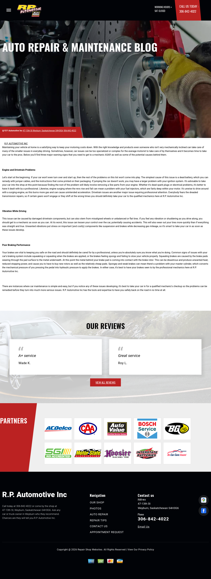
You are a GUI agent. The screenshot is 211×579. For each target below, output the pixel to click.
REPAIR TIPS (98, 520)
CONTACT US (99, 526)
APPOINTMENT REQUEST (107, 532)
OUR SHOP (97, 502)
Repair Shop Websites (90, 549)
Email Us (143, 526)
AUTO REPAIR (99, 514)
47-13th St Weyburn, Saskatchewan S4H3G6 (43, 130)
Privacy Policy (146, 549)
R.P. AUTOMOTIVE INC (16, 143)
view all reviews (105, 382)
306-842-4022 (187, 11)
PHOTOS (95, 508)
